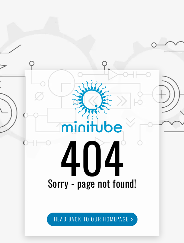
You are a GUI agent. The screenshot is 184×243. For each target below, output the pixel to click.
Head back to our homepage (91, 219)
